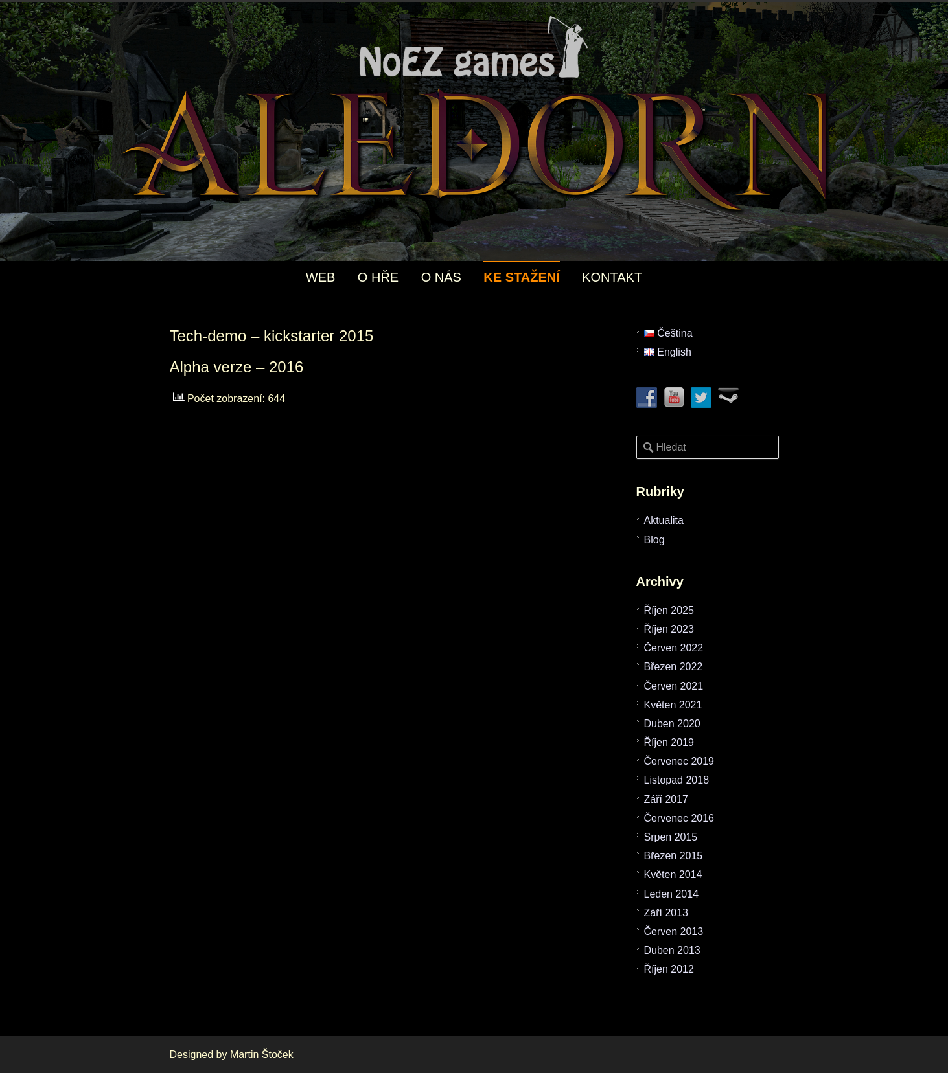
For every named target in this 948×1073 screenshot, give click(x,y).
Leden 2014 (671, 893)
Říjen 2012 (669, 969)
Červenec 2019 (679, 761)
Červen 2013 (674, 931)
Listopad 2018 (677, 779)
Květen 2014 (673, 874)
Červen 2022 (674, 647)
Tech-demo (208, 335)
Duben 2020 (672, 723)
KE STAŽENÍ (521, 277)
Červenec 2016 (679, 818)
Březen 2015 (673, 855)
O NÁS (441, 277)
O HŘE (378, 277)
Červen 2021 (674, 686)
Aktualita (664, 520)
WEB (321, 277)
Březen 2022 (673, 666)
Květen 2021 (673, 704)
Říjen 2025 (669, 610)
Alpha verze (211, 367)
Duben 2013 (672, 950)
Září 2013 (666, 912)
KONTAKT (612, 277)
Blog (654, 539)
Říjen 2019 (669, 742)
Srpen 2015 (671, 836)
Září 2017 (666, 799)
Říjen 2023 (669, 629)
